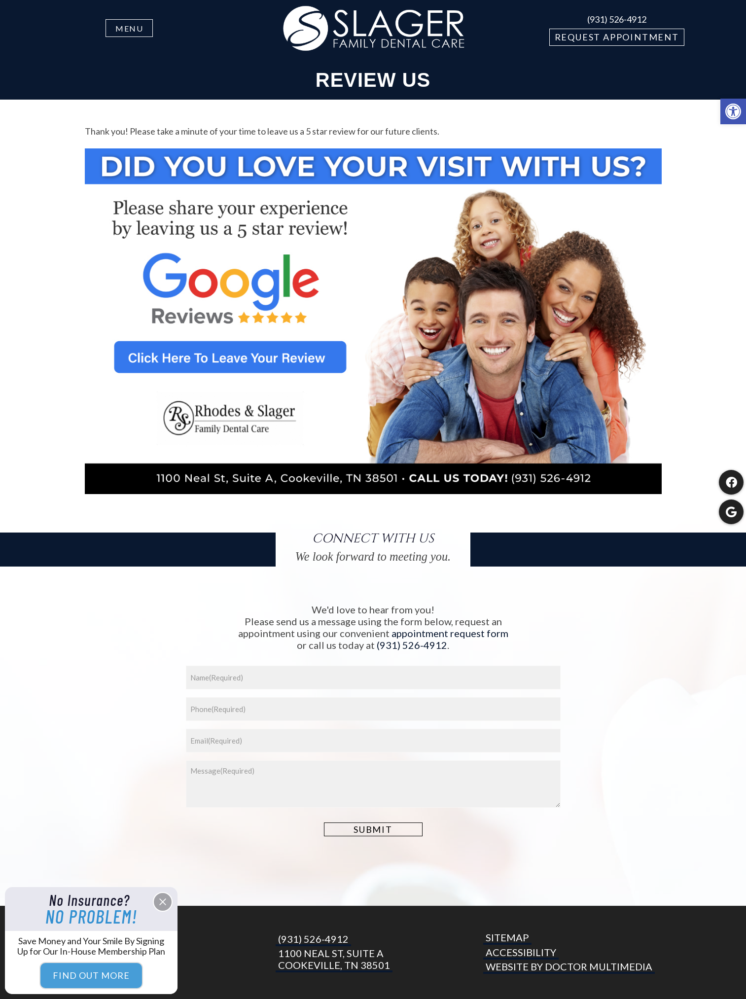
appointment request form (449, 633)
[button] (733, 111)
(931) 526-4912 (616, 19)
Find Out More (91, 975)
